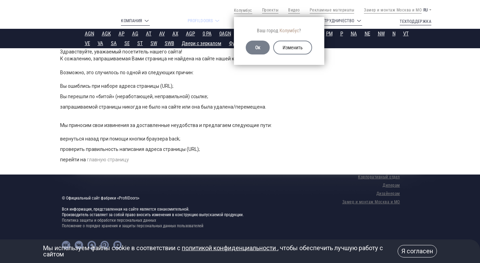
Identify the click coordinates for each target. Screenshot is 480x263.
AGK (106, 34)
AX (175, 34)
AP (121, 34)
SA (114, 43)
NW (381, 34)
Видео (294, 10)
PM (329, 34)
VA (100, 43)
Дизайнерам (388, 193)
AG (135, 34)
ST (140, 43)
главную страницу (108, 159)
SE (127, 43)
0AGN (225, 34)
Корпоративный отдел (379, 177)
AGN (89, 34)
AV (162, 34)
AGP (190, 34)
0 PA (207, 34)
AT (149, 34)
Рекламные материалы (332, 10)
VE (87, 43)
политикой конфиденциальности (229, 248)
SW (153, 43)
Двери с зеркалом (201, 43)
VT (406, 34)
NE (367, 34)
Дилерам (391, 185)
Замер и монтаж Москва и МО (393, 10)
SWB (169, 43)
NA (354, 34)
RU (425, 10)
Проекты (270, 10)
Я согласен (417, 251)
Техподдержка (415, 21)
